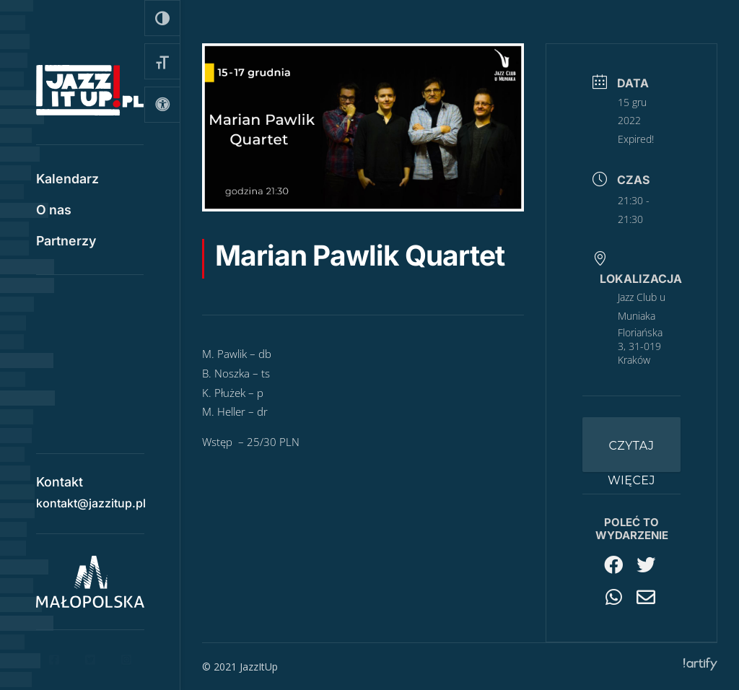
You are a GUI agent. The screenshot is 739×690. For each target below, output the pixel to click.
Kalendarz (67, 180)
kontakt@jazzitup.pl (91, 498)
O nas (53, 211)
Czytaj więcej (631, 455)
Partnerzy (66, 242)
